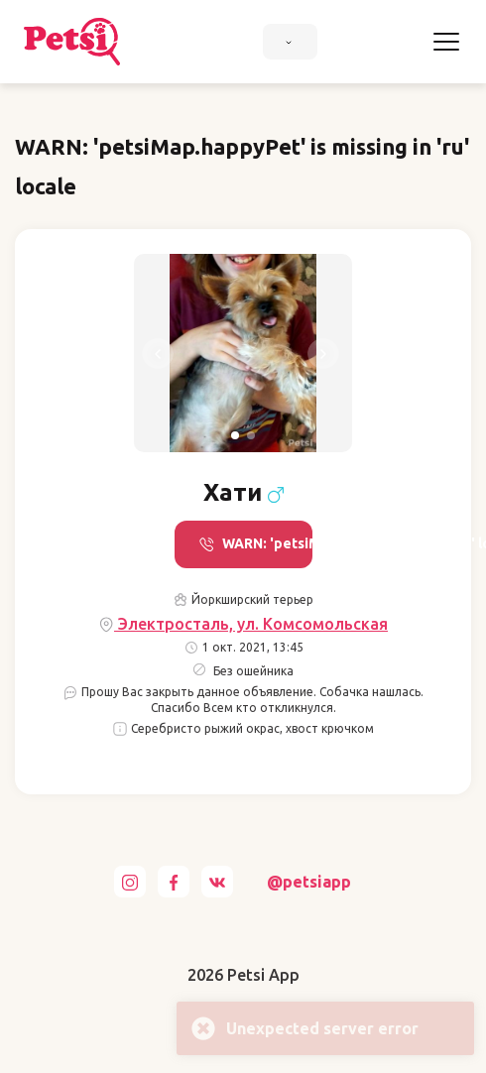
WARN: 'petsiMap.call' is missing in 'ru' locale (255, 544)
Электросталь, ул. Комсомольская (243, 624)
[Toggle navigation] (446, 41)
